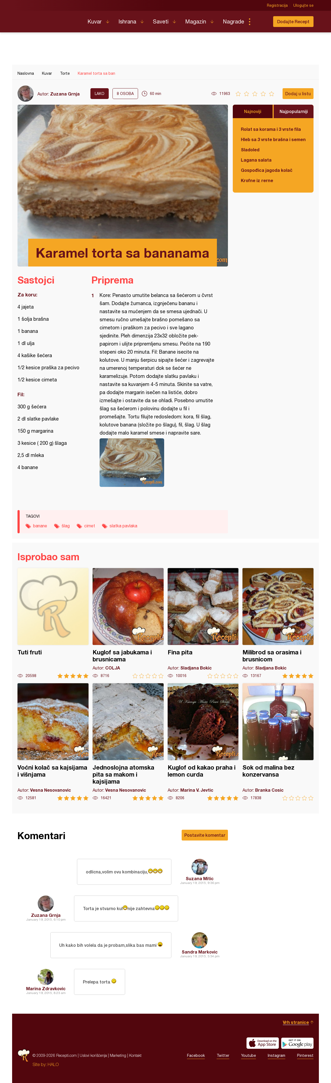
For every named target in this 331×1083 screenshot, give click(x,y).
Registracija (277, 5)
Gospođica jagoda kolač (267, 170)
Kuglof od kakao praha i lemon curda (203, 742)
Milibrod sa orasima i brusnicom (278, 623)
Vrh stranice (296, 1022)
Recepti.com (48, 19)
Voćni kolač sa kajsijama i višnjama (53, 742)
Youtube (248, 1055)
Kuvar (94, 21)
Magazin (195, 21)
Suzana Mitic (200, 878)
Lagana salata (256, 159)
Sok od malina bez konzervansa (278, 742)
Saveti (160, 21)
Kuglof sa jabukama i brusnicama (128, 623)
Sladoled (250, 149)
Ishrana (127, 21)
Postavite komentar (204, 835)
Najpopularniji (294, 111)
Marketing (118, 1055)
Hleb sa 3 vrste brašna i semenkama (273, 139)
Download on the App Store (263, 1043)
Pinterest (305, 1055)
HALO (53, 1064)
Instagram (276, 1055)
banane (40, 525)
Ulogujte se (303, 5)
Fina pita (203, 623)
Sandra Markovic (200, 951)
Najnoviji (252, 111)
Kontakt (135, 1055)
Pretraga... (260, 21)
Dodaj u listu (298, 93)
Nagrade (233, 21)
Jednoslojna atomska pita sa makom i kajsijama (128, 742)
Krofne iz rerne (257, 180)
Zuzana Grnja (65, 93)
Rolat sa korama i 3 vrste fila (271, 129)
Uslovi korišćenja (93, 1055)
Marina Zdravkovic (46, 988)
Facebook (196, 1055)
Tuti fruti (53, 623)
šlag (66, 525)
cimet (89, 525)
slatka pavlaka (123, 525)
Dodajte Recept (293, 21)
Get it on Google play (297, 1043)
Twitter (223, 1055)
